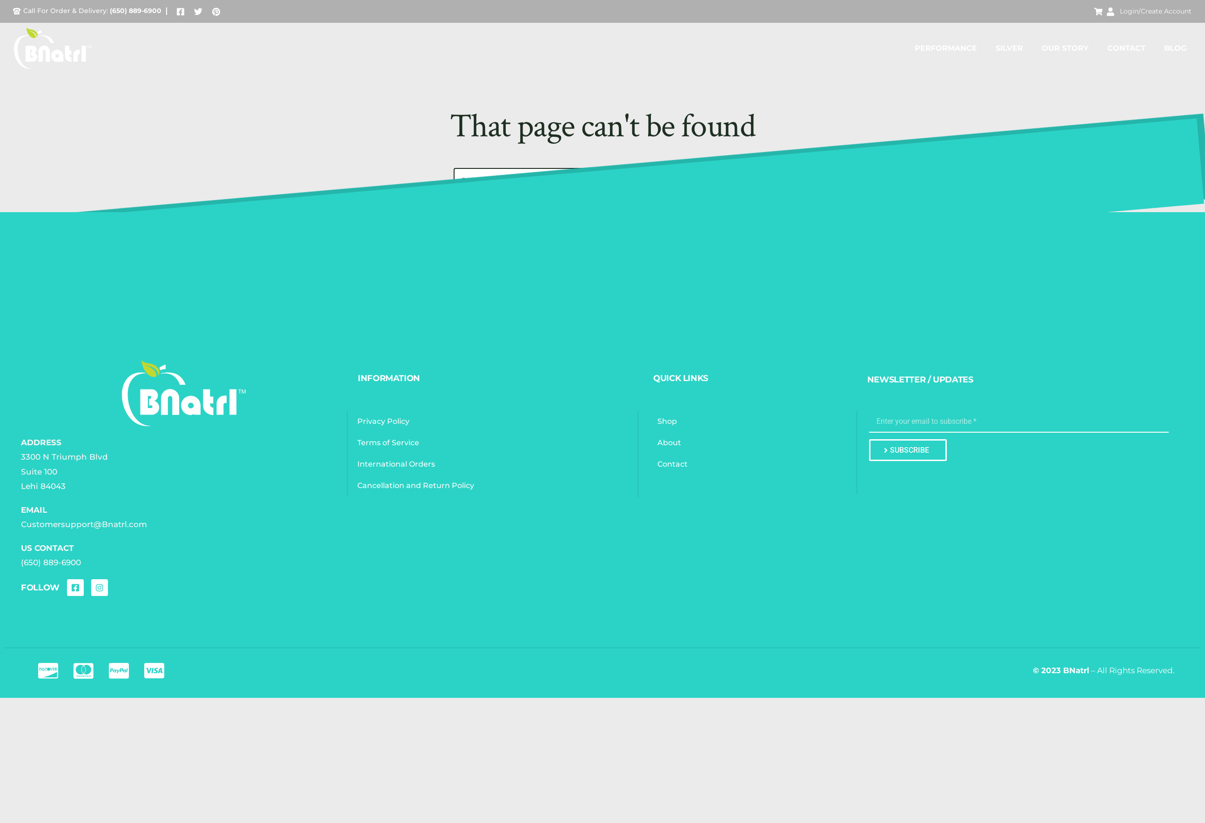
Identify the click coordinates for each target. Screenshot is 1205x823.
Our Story (1065, 48)
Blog (1175, 48)
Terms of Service (388, 442)
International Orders (396, 464)
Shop (667, 421)
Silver (1009, 48)
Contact (1126, 48)
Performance (946, 48)
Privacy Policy (383, 421)
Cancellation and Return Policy (415, 485)
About (669, 442)
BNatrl (1076, 670)
